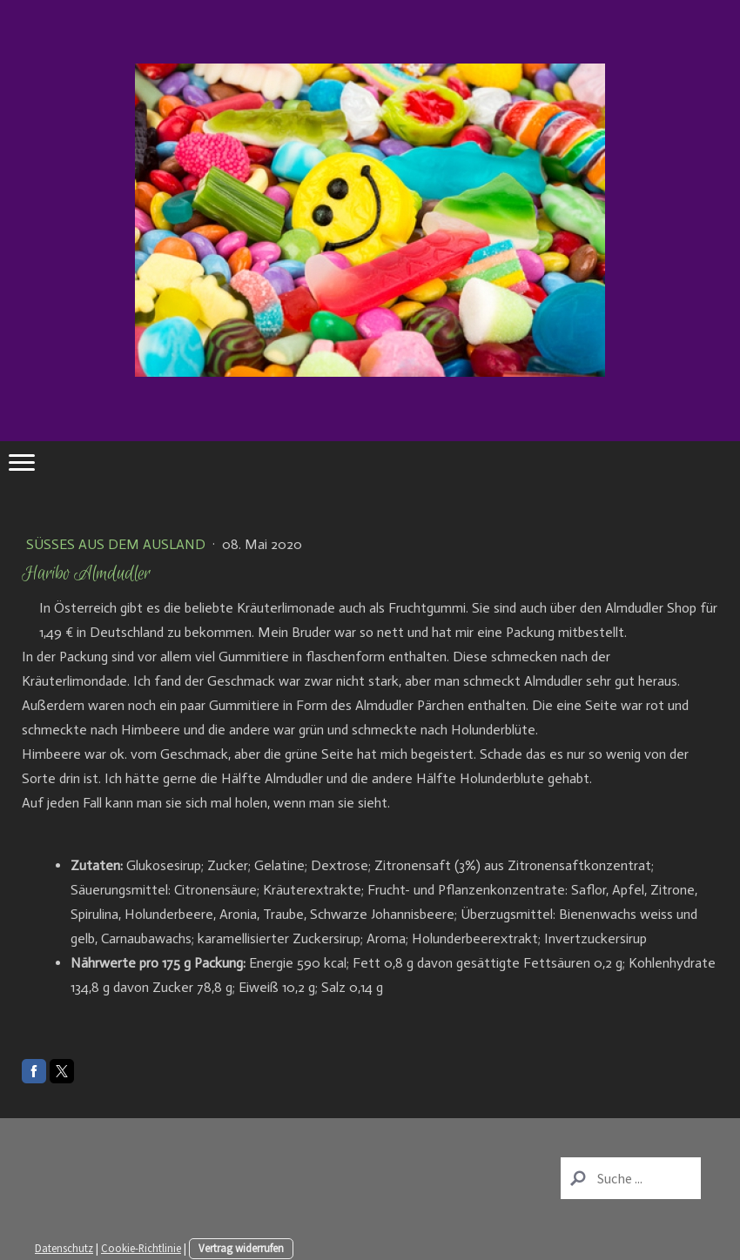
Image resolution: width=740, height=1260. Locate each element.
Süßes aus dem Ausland (117, 544)
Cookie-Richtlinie (141, 1248)
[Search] (631, 1178)
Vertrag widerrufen (241, 1248)
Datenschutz (64, 1248)
